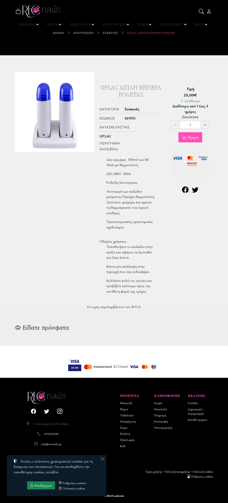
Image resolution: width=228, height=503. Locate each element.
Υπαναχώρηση (163, 427)
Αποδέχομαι (41, 485)
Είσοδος (193, 403)
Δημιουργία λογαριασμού (196, 411)
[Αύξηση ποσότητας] (205, 125)
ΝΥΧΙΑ (53, 25)
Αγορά (192, 137)
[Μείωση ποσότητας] (175, 125)
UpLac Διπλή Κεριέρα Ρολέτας (151, 33)
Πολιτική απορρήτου (177, 472)
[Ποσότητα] (190, 125)
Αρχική (58, 33)
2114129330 (51, 434)
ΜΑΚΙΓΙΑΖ (27, 25)
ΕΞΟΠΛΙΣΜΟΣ (171, 25)
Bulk (122, 446)
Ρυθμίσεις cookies (200, 476)
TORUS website (114, 496)
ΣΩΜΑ (143, 25)
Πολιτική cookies (203, 472)
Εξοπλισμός (127, 440)
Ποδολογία (127, 415)
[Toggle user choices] (209, 11)
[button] (201, 11)
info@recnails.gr (51, 444)
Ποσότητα (190, 117)
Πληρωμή (160, 415)
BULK (199, 25)
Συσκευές (110, 33)
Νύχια (124, 409)
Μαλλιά (125, 434)
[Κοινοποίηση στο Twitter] (195, 190)
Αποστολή (160, 409)
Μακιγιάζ (126, 403)
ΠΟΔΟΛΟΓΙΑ (80, 25)
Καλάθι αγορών (197, 420)
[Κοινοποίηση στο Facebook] (185, 190)
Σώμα (123, 427)
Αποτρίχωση (83, 33)
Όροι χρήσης (154, 472)
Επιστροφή (161, 421)
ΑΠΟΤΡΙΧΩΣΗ (114, 25)
